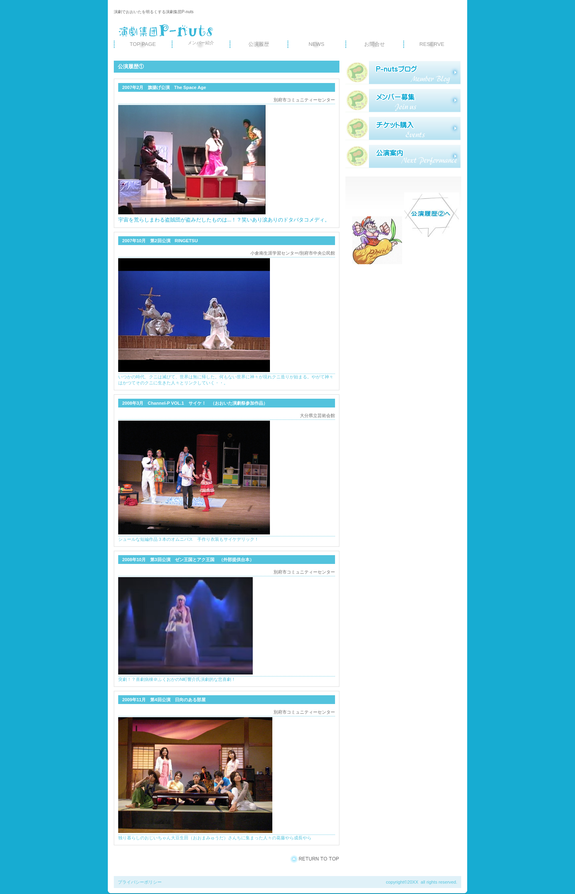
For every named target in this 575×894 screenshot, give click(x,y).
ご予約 (403, 156)
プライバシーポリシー (140, 882)
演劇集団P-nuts (190, 26)
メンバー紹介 (201, 42)
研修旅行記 (403, 101)
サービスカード (403, 128)
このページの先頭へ (314, 859)
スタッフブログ (403, 73)
